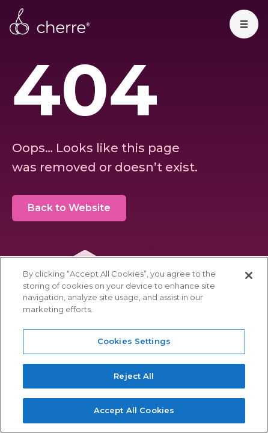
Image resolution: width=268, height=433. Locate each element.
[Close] (249, 275)
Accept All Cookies (134, 410)
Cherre (50, 21)
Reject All (134, 376)
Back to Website (69, 207)
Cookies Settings (134, 341)
